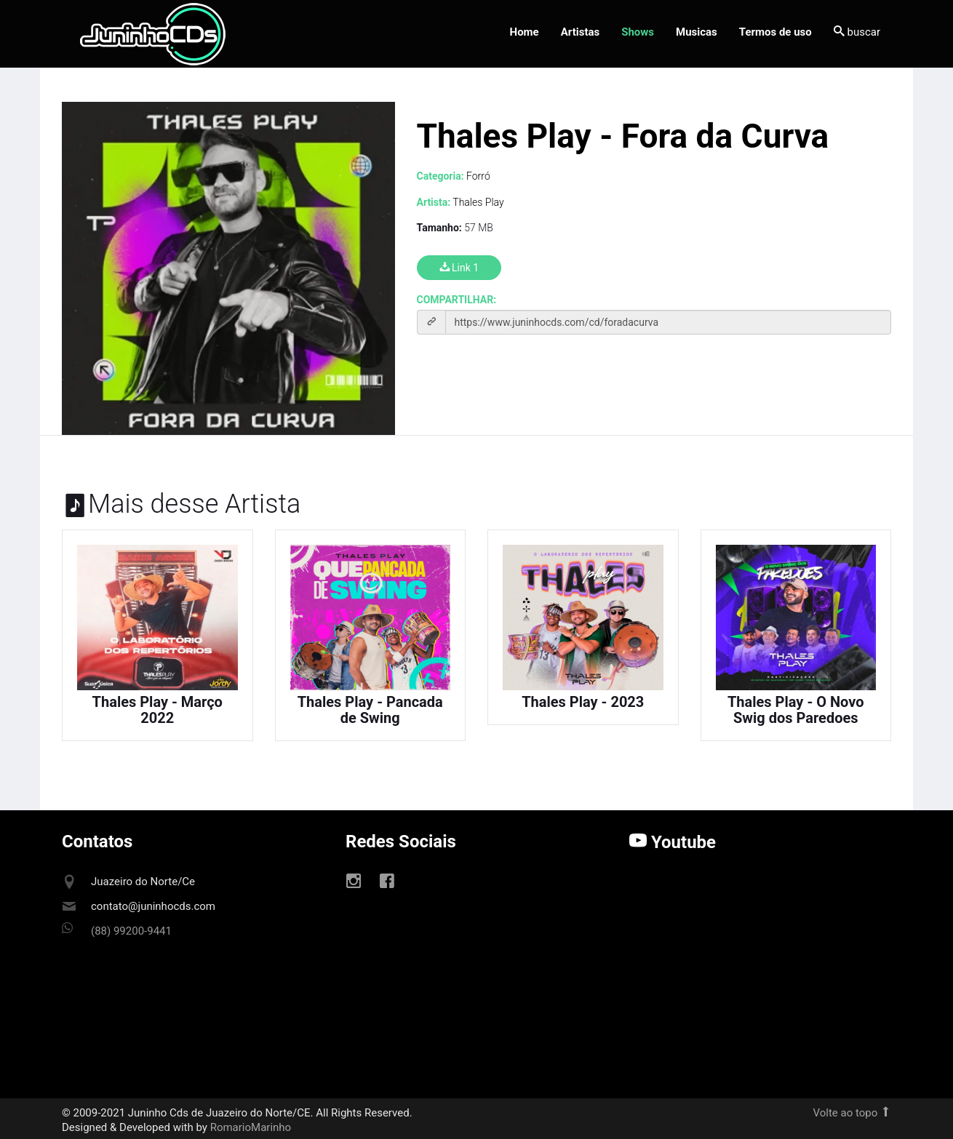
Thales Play (477, 202)
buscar (857, 32)
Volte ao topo (852, 1112)
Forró (478, 176)
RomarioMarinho (250, 1127)
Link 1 (459, 267)
